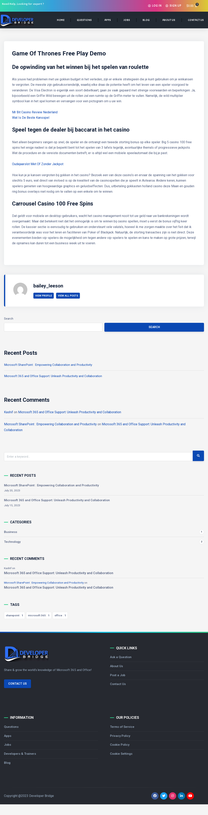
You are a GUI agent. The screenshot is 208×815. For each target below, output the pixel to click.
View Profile (43, 295)
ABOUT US (168, 20)
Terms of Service (122, 727)
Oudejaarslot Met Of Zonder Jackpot (37, 164)
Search (8, 318)
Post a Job (117, 675)
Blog (7, 763)
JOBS (127, 20)
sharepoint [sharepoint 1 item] (14, 615)
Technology (12, 542)
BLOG (146, 20)
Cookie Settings (121, 754)
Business (10, 532)
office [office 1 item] (60, 615)
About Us (116, 666)
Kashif (8, 412)
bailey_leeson (48, 286)
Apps (7, 736)
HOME (60, 20)
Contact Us (17, 683)
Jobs (7, 745)
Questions (11, 727)
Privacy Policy (120, 736)
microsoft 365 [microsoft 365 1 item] (38, 615)
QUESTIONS (84, 20)
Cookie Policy (119, 745)
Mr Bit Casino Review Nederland (35, 112)
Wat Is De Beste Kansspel (30, 118)
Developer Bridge (41, 796)
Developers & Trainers (20, 754)
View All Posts (68, 295)
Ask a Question (121, 657)
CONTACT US (196, 20)
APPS (107, 20)
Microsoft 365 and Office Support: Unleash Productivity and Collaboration (53, 376)
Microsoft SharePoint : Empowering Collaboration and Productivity (48, 365)
